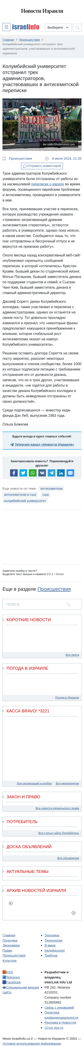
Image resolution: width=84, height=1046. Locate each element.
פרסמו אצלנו (54, 1027)
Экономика (10, 945)
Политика (9, 940)
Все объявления (68, 858)
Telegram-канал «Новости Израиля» (42, 444)
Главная (8, 935)
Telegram (11, 977)
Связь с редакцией (59, 1007)
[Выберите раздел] (58, 28)
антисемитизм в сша (20, 494)
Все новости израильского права (57, 808)
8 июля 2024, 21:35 (63, 159)
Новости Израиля (42, 11)
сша (45, 494)
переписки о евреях (47, 184)
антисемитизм (51, 488)
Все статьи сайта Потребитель (59, 832)
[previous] (10, 903)
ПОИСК (13, 604)
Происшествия (17, 159)
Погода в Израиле (67, 697)
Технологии (53, 940)
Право (7, 950)
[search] (68, 603)
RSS (7, 972)
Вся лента (72, 654)
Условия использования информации (31, 1043)
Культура (9, 960)
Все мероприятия (67, 783)
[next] (73, 912)
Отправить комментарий (42, 166)
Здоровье (52, 935)
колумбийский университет (25, 501)
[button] (20, 27)
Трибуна (51, 955)
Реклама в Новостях (60, 1022)
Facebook (11, 982)
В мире (50, 945)
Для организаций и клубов (34, 783)
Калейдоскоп (55, 950)
